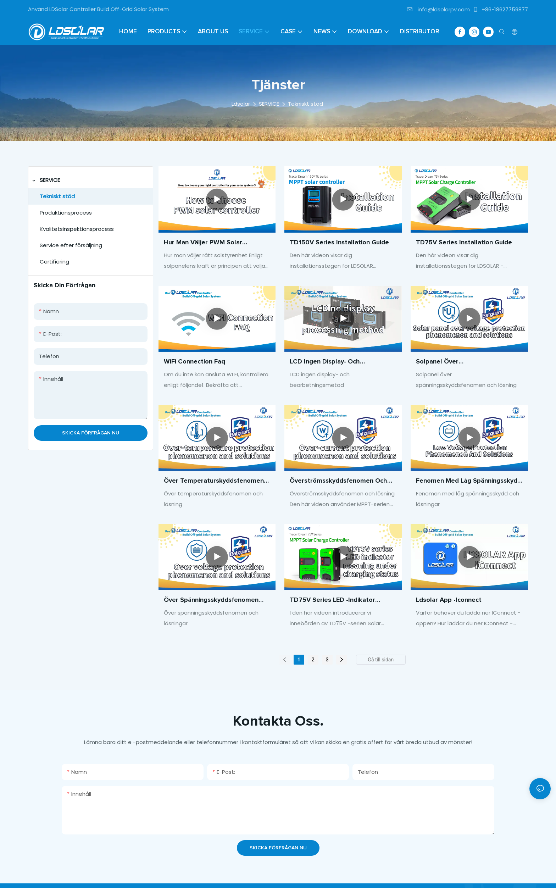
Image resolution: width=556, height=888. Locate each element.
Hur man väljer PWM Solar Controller (203, 243)
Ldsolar (241, 103)
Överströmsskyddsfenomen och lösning (338, 482)
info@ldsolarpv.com (438, 9)
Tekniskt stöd (305, 103)
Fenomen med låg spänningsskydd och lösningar (468, 482)
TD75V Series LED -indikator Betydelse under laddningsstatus (340, 601)
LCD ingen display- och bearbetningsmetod (325, 363)
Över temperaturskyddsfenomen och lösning (214, 482)
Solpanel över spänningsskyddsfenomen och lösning (462, 363)
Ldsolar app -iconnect (449, 600)
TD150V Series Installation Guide (339, 242)
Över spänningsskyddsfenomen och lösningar (211, 601)
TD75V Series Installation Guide (464, 242)
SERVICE (269, 103)
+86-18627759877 (500, 9)
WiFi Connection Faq (194, 362)
